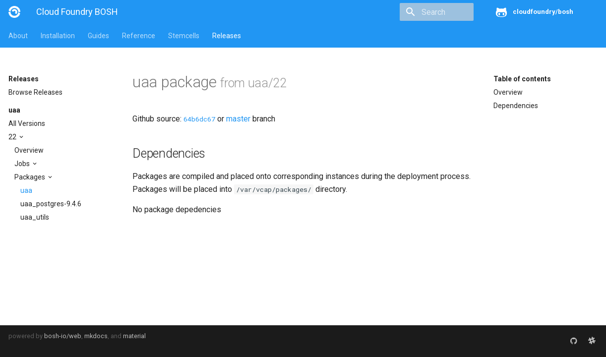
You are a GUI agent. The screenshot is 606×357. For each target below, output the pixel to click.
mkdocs (96, 336)
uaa (14, 110)
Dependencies (515, 106)
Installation (58, 36)
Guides (98, 36)
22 (13, 137)
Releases (226, 36)
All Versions (26, 123)
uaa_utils (34, 217)
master (238, 118)
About (18, 36)
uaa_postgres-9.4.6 (50, 204)
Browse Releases (35, 92)
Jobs (22, 164)
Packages (30, 177)
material (134, 336)
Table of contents (522, 79)
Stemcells (183, 36)
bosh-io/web (62, 336)
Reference (138, 36)
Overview (29, 150)
